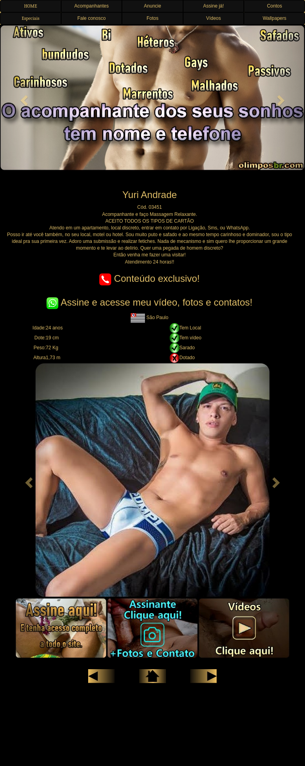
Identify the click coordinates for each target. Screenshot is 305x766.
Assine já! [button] (213, 6)
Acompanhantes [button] (91, 6)
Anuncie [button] (152, 6)
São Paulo (149, 317)
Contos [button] (274, 6)
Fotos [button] (152, 18)
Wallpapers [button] (274, 18)
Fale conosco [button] (91, 18)
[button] (23, 98)
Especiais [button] (30, 18)
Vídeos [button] (213, 18)
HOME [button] (30, 6)
